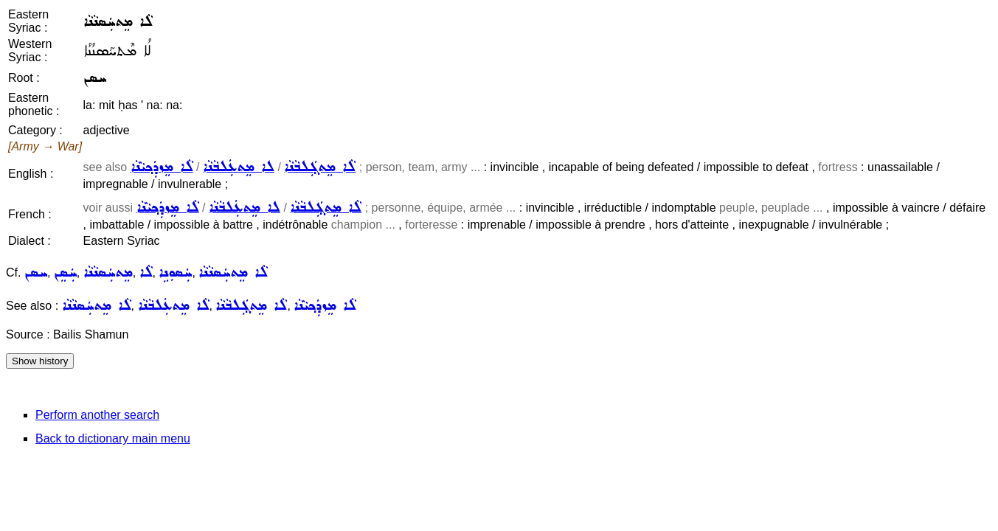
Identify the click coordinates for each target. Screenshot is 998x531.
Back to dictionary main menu (112, 438)
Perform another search (97, 415)
